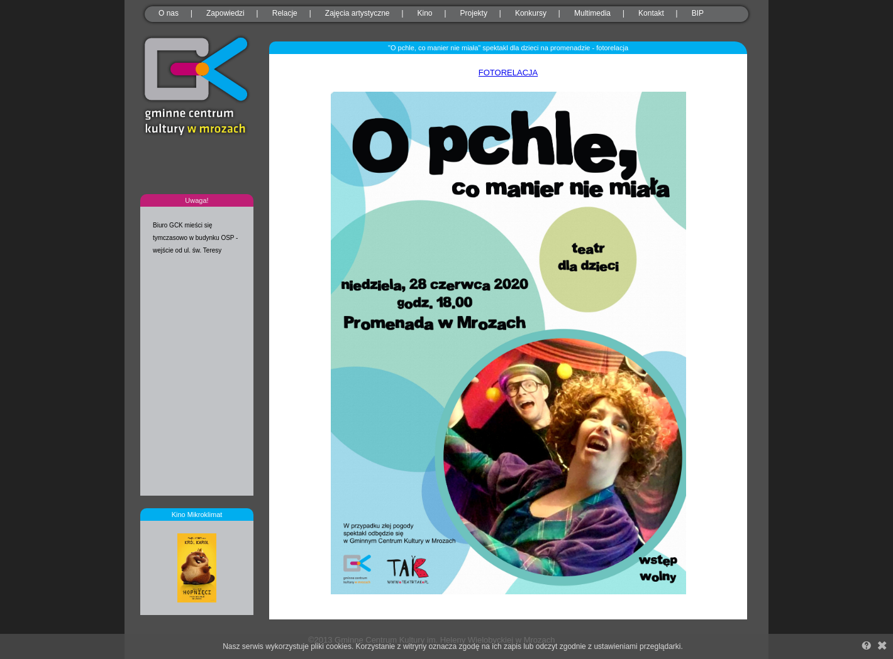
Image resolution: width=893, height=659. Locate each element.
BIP (698, 13)
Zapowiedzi (225, 13)
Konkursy (530, 13)
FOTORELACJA (508, 72)
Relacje (284, 13)
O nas (168, 13)
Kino (425, 13)
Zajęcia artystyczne (357, 13)
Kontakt (651, 13)
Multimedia (592, 13)
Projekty (473, 13)
